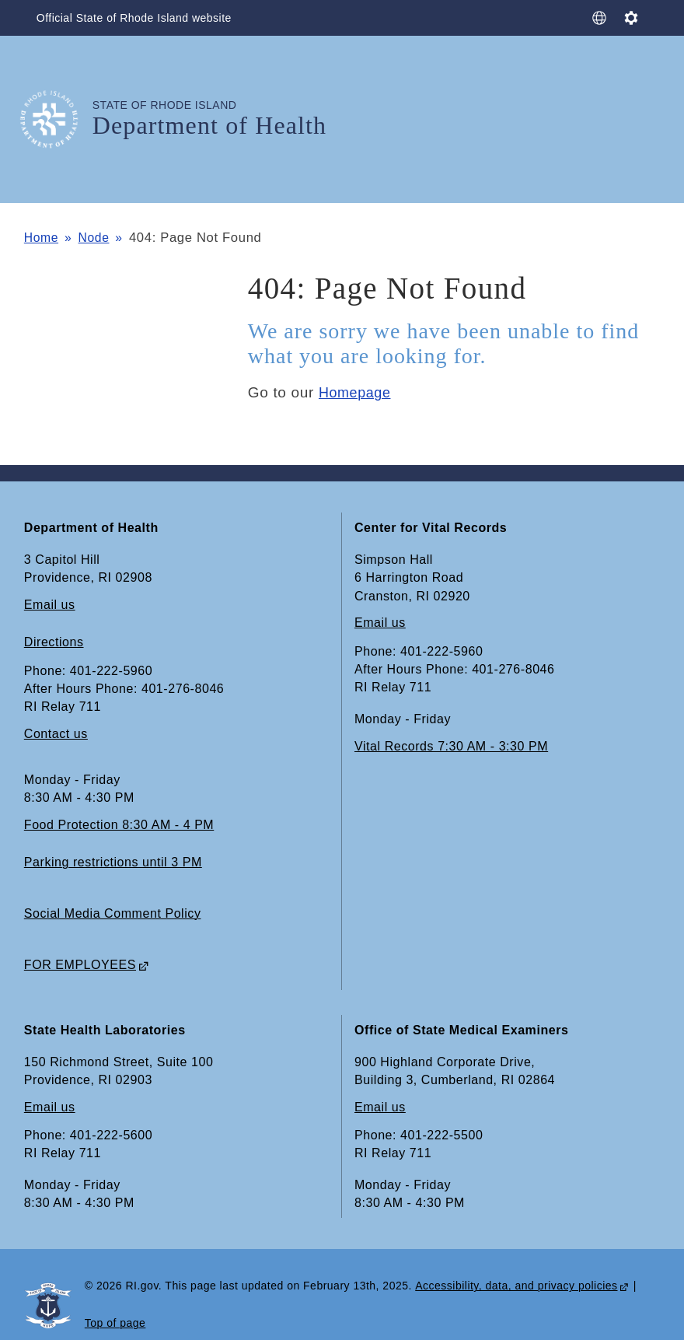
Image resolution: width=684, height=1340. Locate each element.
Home (42, 237)
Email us (49, 605)
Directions (54, 642)
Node (98, 237)
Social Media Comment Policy (112, 914)
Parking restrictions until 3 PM (113, 862)
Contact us (56, 734)
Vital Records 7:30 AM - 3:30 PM (451, 746)
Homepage (357, 392)
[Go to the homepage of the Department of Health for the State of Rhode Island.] (58, 119)
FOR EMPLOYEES (80, 964)
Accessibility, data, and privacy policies (516, 1286)
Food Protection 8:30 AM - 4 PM (119, 825)
